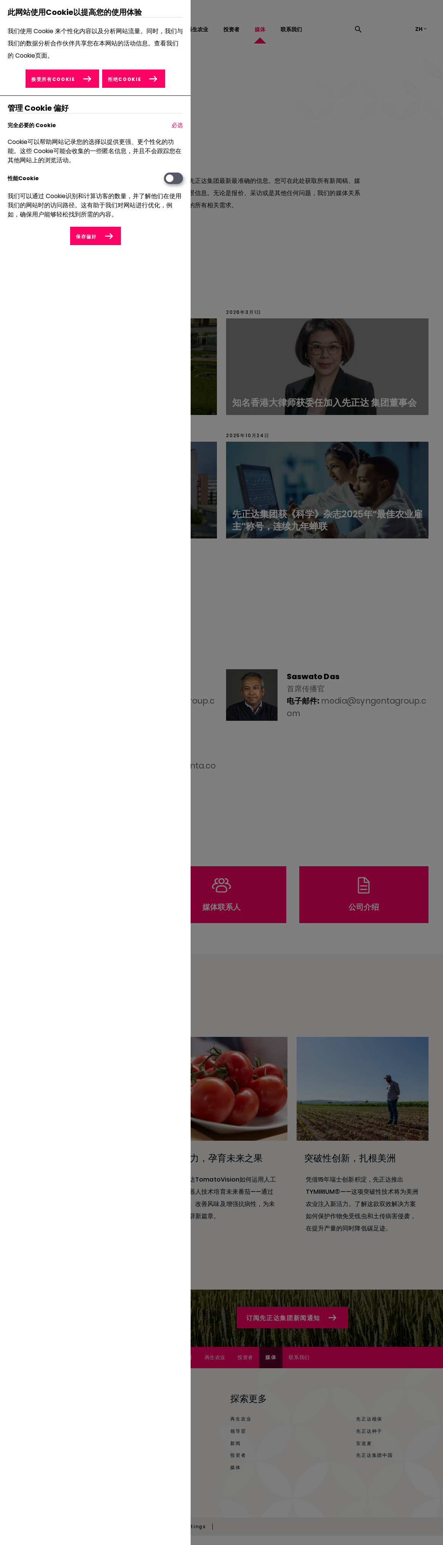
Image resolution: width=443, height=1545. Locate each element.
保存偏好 (86, 236)
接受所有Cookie (53, 79)
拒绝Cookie (124, 79)
